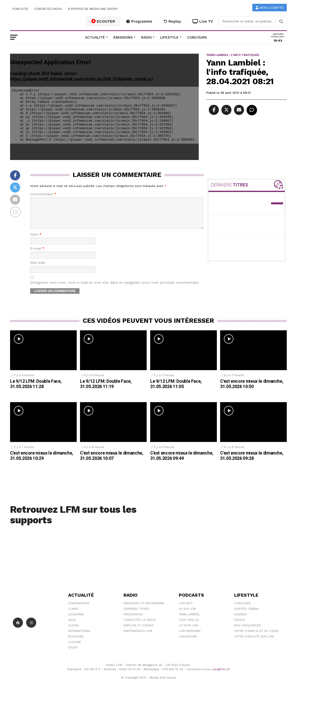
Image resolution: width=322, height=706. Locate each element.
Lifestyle (169, 37)
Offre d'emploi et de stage (256, 637)
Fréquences (133, 620)
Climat (73, 615)
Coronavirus (78, 609)
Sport (73, 653)
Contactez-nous (48, 8)
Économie (76, 642)
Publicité (20, 8)
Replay (172, 21)
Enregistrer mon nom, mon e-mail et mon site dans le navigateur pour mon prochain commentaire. (114, 289)
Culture (74, 648)
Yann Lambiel (189, 620)
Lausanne (76, 620)
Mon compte (270, 8)
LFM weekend (189, 637)
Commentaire (43, 194)
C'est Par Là (188, 626)
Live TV (202, 21)
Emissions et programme (144, 609)
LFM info (186, 609)
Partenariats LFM (138, 637)
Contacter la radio (140, 626)
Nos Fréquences (247, 631)
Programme (139, 21)
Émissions (123, 37)
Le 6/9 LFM (187, 615)
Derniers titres (136, 615)
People (239, 626)
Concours (197, 37)
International (79, 637)
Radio (146, 37)
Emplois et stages (138, 631)
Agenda (240, 620)
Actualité (95, 37)
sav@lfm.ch (221, 675)
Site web (37, 269)
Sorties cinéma (246, 615)
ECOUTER (103, 21)
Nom (36, 240)
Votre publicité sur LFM (254, 642)
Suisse (73, 631)
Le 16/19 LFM (188, 631)
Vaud (72, 626)
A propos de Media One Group (93, 8)
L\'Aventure (188, 642)
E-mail (37, 254)
